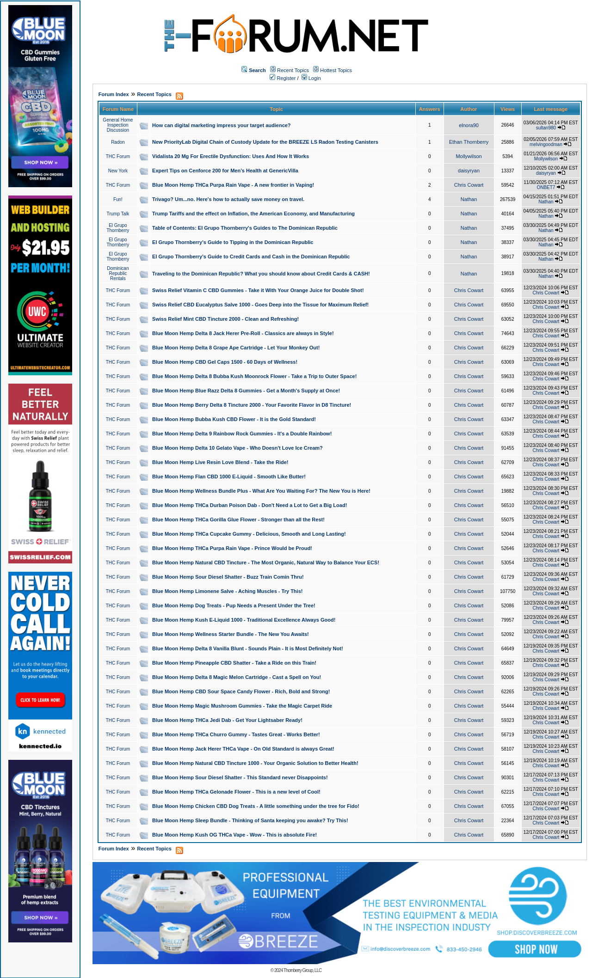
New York (118, 170)
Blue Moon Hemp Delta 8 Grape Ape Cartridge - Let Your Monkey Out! (236, 347)
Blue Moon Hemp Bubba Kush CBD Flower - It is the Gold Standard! (234, 419)
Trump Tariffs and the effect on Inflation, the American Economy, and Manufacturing (253, 213)
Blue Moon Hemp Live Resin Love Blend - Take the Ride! (220, 462)
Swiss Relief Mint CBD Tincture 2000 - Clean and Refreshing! (225, 319)
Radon (117, 142)
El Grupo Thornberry (117, 228)
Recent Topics (293, 70)
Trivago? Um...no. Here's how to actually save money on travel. (228, 199)
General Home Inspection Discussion (118, 125)
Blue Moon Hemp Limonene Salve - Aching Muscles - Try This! (227, 591)
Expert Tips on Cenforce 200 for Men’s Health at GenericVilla (225, 170)
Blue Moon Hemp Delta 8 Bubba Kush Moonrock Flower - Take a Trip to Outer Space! (254, 376)
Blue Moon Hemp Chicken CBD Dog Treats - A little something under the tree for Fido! (255, 806)
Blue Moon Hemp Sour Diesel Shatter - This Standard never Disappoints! (240, 777)
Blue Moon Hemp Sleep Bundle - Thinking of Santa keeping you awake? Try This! (250, 820)
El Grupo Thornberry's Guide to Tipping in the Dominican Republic (232, 242)
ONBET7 (545, 187)
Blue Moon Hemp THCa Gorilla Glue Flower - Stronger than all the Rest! (238, 519)
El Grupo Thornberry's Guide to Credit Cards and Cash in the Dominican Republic (251, 256)
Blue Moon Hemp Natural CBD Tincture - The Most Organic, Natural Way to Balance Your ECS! (265, 562)
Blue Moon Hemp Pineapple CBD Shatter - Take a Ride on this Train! (234, 663)
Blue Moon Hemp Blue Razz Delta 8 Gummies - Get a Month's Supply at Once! (246, 390)
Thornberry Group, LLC (302, 970)
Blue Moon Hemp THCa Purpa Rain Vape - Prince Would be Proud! (232, 548)
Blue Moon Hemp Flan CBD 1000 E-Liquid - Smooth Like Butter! (229, 476)
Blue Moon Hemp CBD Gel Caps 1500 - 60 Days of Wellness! (224, 362)
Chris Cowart (469, 185)
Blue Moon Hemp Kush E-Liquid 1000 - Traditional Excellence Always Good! (243, 620)
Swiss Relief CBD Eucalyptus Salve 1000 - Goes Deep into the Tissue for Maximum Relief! (260, 304)
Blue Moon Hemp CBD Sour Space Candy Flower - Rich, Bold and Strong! (241, 691)
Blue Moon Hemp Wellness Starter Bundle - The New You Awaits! (230, 634)
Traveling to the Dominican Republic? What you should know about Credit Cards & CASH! (261, 273)
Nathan (469, 199)
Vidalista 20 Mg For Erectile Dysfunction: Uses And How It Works (230, 156)
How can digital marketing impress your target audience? (221, 125)
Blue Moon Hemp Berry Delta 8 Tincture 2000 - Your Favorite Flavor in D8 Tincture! (251, 405)
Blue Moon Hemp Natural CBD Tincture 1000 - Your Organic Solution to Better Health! (255, 763)
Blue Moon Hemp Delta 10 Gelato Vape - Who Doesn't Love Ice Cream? (237, 448)
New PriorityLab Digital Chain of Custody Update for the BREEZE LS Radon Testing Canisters (265, 142)
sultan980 (546, 127)
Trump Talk (117, 213)
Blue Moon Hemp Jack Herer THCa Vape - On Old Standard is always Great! (243, 749)
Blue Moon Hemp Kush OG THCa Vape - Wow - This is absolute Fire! (234, 834)
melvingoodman (546, 144)
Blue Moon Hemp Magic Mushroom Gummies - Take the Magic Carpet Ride (242, 706)
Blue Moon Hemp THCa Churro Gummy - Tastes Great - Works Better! (236, 734)
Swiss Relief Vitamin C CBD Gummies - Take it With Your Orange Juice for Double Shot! (258, 290)
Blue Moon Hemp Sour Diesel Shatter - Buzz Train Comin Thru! (228, 577)
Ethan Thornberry (468, 142)
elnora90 (469, 125)
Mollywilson (468, 156)
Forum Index (114, 94)
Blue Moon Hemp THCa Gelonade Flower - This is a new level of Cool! (236, 792)
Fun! (118, 199)
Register (283, 78)
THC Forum (118, 156)
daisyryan (469, 170)
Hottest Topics (336, 70)
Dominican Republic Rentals (118, 273)
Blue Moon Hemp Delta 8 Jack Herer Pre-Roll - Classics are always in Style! (243, 333)
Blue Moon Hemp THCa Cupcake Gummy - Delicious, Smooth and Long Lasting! (249, 534)
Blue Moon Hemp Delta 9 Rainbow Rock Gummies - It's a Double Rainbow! (242, 433)
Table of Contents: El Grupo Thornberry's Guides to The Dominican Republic (245, 228)
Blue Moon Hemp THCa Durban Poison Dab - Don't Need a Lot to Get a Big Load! (249, 505)
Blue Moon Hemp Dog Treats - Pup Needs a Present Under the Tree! (233, 605)
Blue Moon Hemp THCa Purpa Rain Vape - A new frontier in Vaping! (233, 185)
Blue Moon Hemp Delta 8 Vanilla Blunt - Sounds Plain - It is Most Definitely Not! (247, 648)
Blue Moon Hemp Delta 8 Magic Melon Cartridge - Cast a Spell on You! (236, 677)
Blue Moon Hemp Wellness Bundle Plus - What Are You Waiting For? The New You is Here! (261, 491)
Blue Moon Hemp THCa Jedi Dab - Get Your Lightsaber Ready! (227, 720)
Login (311, 78)
